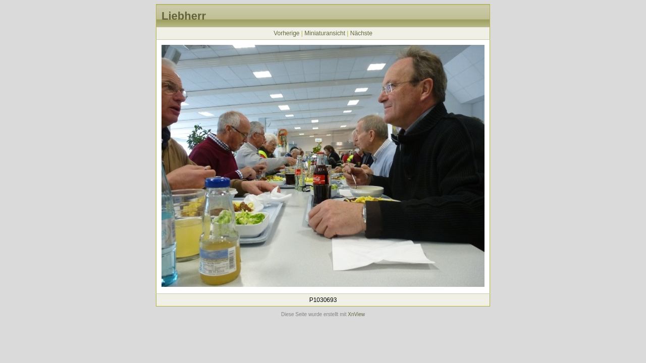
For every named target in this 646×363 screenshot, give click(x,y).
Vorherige (286, 33)
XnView (356, 314)
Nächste (361, 33)
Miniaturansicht (324, 33)
